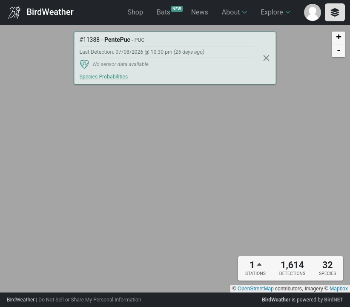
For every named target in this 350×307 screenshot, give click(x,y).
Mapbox (339, 289)
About (234, 12)
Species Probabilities (104, 77)
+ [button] (338, 38)
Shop (135, 12)
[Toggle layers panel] (335, 12)
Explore (275, 12)
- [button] (338, 50)
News (199, 12)
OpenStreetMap (256, 289)
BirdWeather (41, 12)
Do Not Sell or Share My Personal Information (89, 300)
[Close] (266, 58)
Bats (170, 11)
